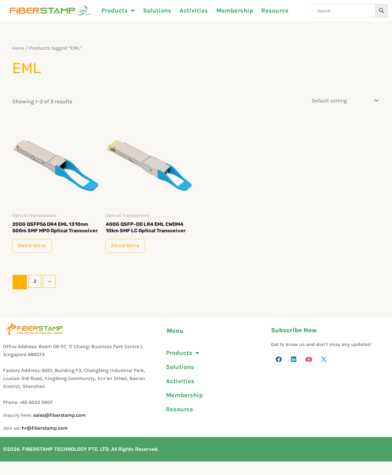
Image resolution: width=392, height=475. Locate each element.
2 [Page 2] (35, 296)
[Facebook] (279, 373)
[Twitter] (324, 373)
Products (118, 11)
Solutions (157, 11)
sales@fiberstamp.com (59, 429)
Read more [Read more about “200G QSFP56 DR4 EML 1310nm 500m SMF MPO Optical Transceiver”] (35, 257)
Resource (274, 11)
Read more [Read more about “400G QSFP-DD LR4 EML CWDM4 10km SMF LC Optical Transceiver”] (129, 257)
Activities (193, 11)
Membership (234, 11)
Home (19, 48)
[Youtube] (309, 373)
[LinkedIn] (294, 373)
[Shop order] (343, 100)
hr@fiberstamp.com (45, 442)
